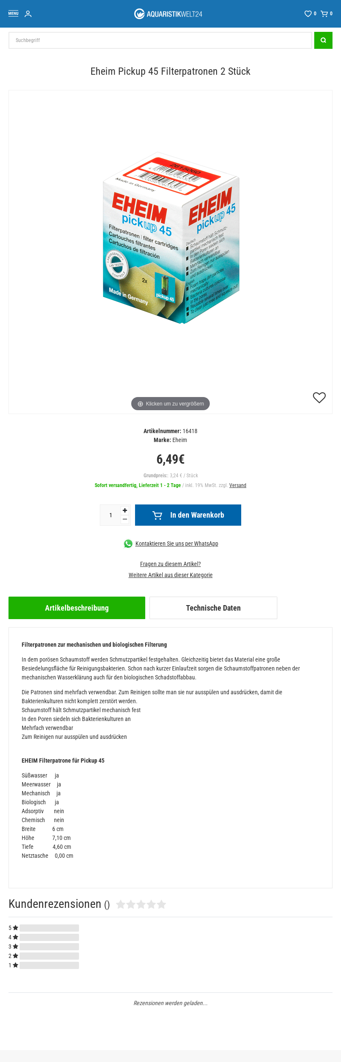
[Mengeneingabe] (110, 515)
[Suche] (323, 40)
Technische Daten (213, 607)
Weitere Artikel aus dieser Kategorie (171, 575)
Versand (237, 485)
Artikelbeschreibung (77, 607)
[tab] (76, 608)
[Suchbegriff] (160, 40)
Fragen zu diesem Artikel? (170, 564)
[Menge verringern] (125, 519)
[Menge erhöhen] (125, 510)
